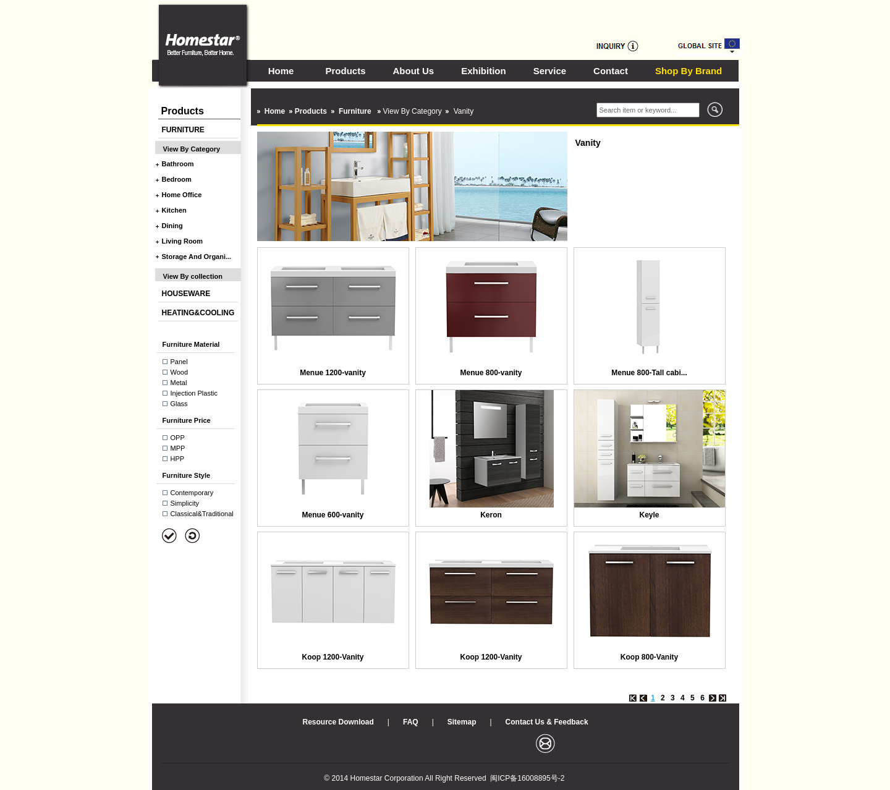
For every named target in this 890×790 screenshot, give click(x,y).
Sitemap (462, 722)
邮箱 (545, 743)
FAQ (410, 722)
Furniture (356, 111)
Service (549, 71)
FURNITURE (183, 129)
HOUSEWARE (186, 293)
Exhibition (483, 71)
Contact (610, 71)
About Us (413, 71)
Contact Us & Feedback (547, 722)
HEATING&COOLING (198, 312)
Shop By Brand (688, 71)
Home (281, 71)
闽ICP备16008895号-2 (527, 778)
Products (346, 71)
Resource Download (338, 722)
